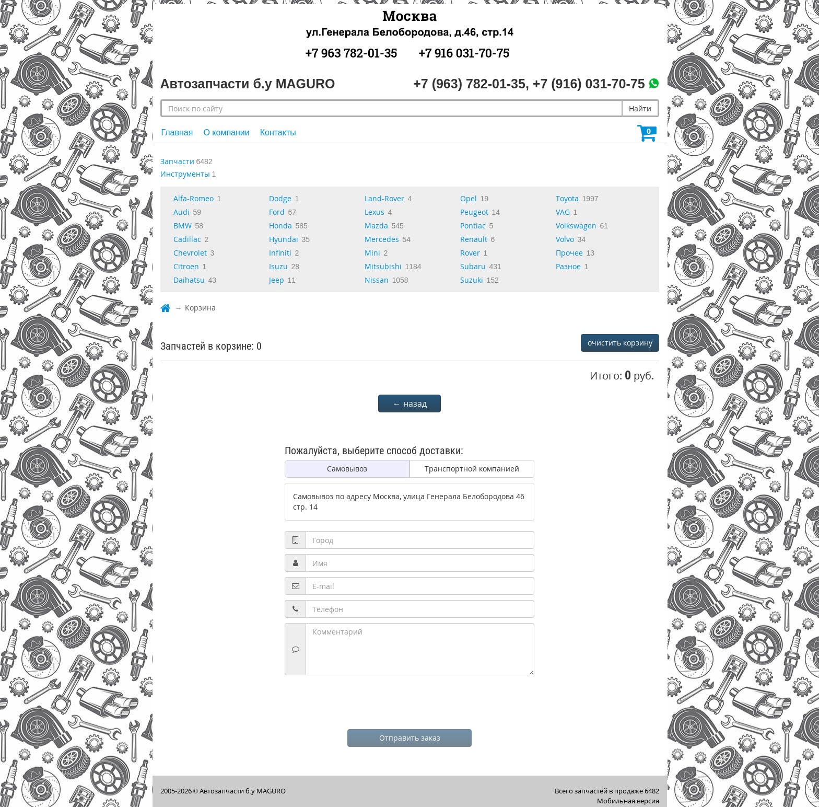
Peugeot (474, 212)
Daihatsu (189, 280)
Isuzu (278, 266)
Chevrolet (190, 253)
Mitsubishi (383, 266)
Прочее (569, 253)
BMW (182, 225)
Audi (181, 212)
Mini (372, 253)
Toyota (567, 198)
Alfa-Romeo (193, 198)
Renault (473, 239)
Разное (568, 266)
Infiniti (280, 253)
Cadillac (187, 239)
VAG (563, 212)
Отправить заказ (409, 738)
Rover (470, 253)
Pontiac (473, 225)
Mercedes (382, 239)
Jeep (276, 280)
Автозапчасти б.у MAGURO (243, 791)
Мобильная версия (628, 800)
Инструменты (185, 174)
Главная (177, 132)
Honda (280, 225)
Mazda (376, 225)
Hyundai (283, 239)
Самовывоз (347, 469)
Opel (468, 198)
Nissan (377, 280)
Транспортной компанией (472, 469)
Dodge (280, 198)
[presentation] (409, 701)
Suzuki (471, 280)
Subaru (473, 266)
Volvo (565, 239)
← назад (410, 403)
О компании (226, 132)
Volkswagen (576, 225)
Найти (640, 108)
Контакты (278, 132)
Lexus (374, 212)
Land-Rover (384, 198)
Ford (277, 212)
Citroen (186, 266)
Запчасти (177, 161)
